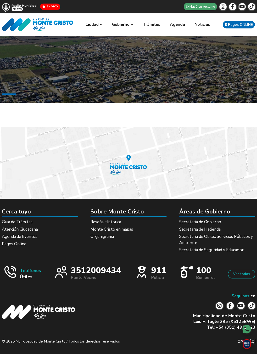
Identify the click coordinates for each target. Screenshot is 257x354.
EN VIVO (50, 6)
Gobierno (122, 24)
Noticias (202, 24)
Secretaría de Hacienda (200, 229)
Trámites (151, 24)
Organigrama (102, 236)
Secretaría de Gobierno (200, 222)
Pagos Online (14, 244)
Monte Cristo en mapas (111, 229)
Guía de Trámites (17, 222)
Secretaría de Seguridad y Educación (211, 250)
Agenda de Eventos (19, 236)
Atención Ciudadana (20, 229)
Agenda (177, 24)
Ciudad (93, 24)
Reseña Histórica (105, 222)
